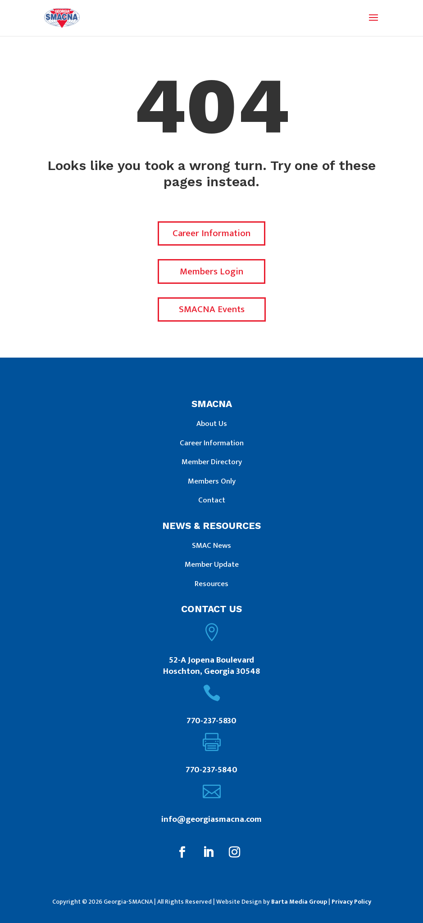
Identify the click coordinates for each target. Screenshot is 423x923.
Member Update (212, 564)
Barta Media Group (299, 901)
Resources (211, 584)
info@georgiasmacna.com (211, 819)
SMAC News (211, 545)
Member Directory (212, 462)
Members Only (212, 481)
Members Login (211, 271)
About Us (211, 423)
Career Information (211, 233)
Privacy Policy (351, 901)
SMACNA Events (212, 309)
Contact (211, 500)
